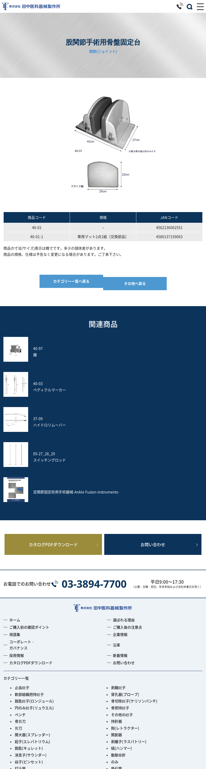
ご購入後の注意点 (127, 528)
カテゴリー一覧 (16, 579)
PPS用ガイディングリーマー (134, 696)
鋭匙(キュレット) (29, 648)
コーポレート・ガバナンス (22, 545)
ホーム (14, 520)
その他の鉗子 (122, 615)
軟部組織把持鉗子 (29, 595)
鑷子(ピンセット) (29, 662)
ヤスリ (20, 676)
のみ (114, 662)
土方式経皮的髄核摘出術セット (136, 676)
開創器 (116, 635)
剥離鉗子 (118, 588)
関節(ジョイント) (103, 51)
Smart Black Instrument (132, 702)
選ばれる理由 (124, 520)
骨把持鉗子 (120, 608)
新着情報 (120, 556)
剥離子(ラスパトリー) (128, 642)
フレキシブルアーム (31, 689)
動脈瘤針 (118, 655)
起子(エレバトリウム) (32, 642)
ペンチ (20, 615)
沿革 (116, 545)
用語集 (14, 535)
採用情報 (16, 556)
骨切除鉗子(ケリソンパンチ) (134, 601)
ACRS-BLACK (26, 702)
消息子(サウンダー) (31, 655)
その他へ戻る (135, 283)
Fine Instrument (29, 696)
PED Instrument (125, 689)
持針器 (116, 622)
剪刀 (18, 628)
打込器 (20, 669)
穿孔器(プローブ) (125, 595)
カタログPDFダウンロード (53, 443)
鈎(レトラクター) (125, 628)
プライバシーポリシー (103, 753)
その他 (20, 709)
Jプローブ (119, 682)
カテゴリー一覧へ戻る (71, 281)
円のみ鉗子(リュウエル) (34, 608)
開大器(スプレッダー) (32, 635)
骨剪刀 (20, 622)
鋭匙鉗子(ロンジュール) (34, 601)
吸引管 (116, 669)
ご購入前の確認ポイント (29, 528)
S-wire (20, 682)
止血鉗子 (22, 588)
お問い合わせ (153, 443)
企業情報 (120, 535)
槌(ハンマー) (121, 648)
